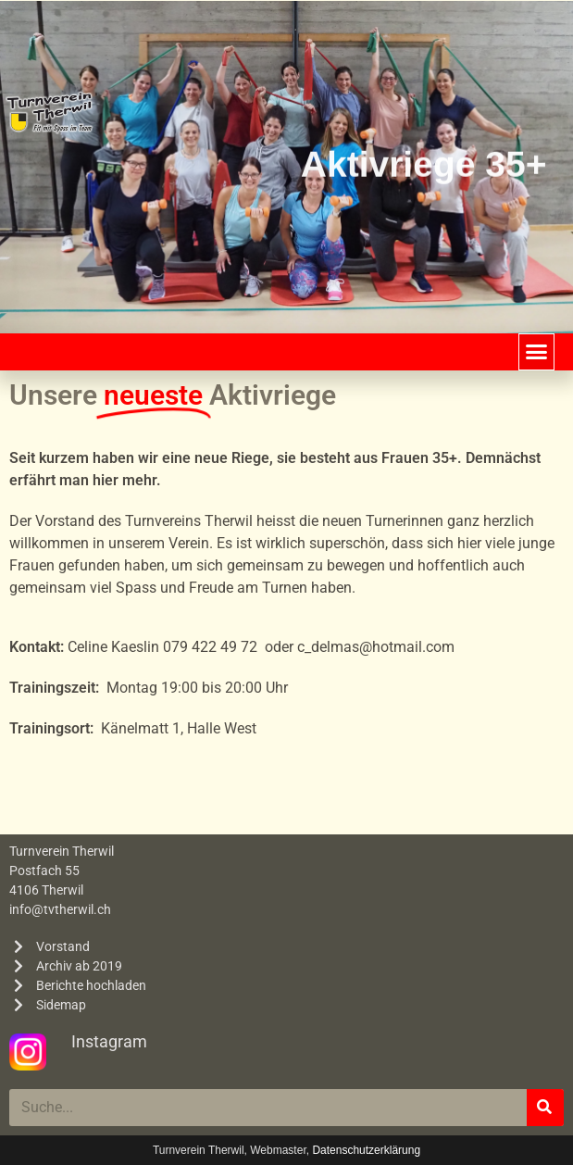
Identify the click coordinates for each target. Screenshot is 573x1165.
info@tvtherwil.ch (60, 909)
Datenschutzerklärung (366, 1150)
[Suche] (545, 1107)
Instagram (109, 1041)
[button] (536, 351)
